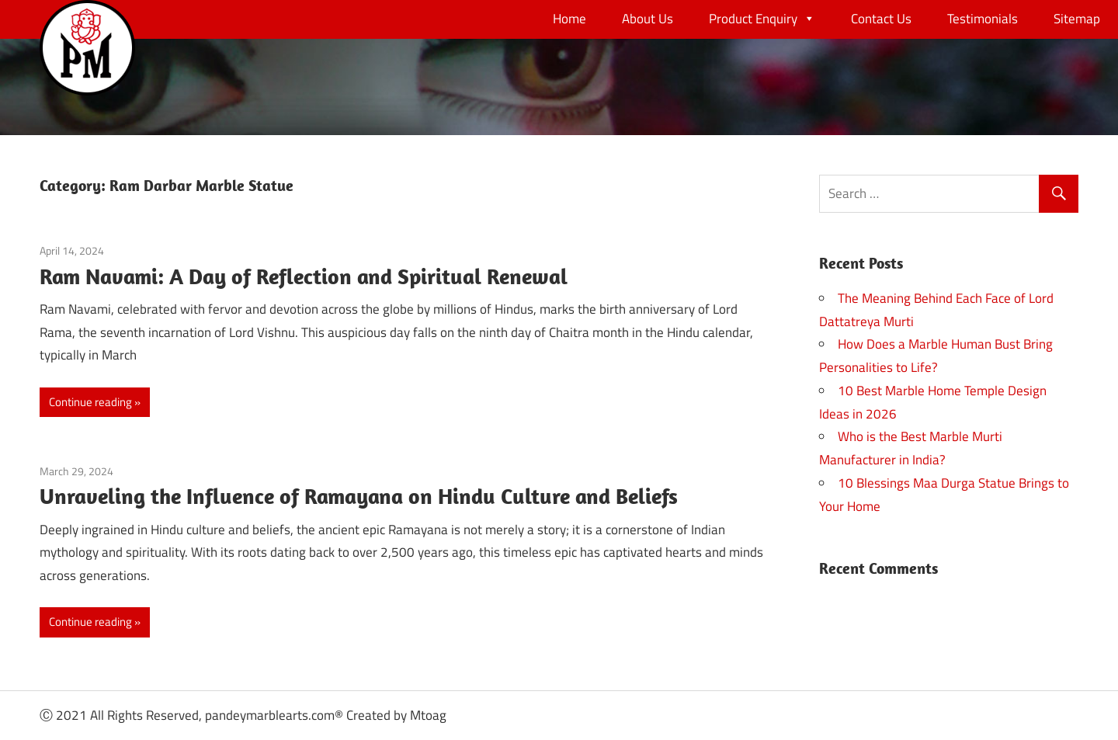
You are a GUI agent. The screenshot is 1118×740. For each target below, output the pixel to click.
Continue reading (90, 402)
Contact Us (881, 19)
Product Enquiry (762, 19)
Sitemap (1077, 19)
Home (569, 19)
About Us (647, 19)
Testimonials (982, 19)
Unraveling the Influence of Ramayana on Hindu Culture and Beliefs (359, 495)
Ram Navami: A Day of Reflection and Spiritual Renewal (304, 276)
